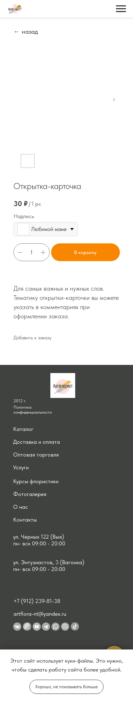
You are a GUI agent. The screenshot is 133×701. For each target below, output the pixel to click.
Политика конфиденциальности (32, 410)
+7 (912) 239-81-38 (36, 601)
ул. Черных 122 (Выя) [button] (38, 536)
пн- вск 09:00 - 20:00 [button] (39, 543)
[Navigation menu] (121, 8)
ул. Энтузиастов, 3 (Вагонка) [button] (48, 562)
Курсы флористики (36, 481)
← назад (25, 31)
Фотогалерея (29, 494)
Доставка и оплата (36, 441)
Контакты (25, 519)
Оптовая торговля (36, 454)
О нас (20, 506)
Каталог (23, 429)
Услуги (21, 467)
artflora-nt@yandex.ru (39, 613)
